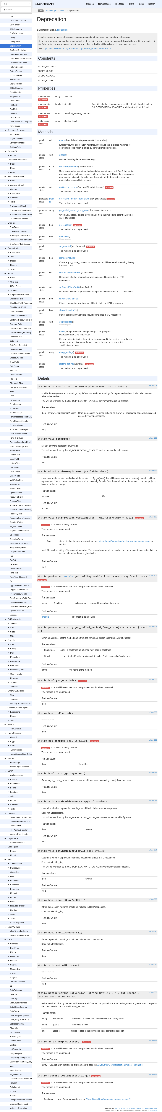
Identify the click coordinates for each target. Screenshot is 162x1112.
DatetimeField (16, 349)
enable (62, 140)
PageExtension (16, 138)
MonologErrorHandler (19, 834)
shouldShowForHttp (68, 298)
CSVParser (14, 25)
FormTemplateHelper (19, 429)
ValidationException (18, 1108)
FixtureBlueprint (16, 67)
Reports (13, 265)
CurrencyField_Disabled (20, 328)
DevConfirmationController (21, 58)
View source (61, 30)
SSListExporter (16, 88)
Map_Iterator (15, 1070)
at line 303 (153, 899)
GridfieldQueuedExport (18, 708)
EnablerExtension (17, 842)
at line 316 (153, 932)
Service (13, 910)
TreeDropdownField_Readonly (23, 598)
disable (62, 155)
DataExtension (16, 990)
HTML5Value (15, 729)
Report (13, 901)
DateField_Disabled (18, 345)
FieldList (13, 370)
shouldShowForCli (67, 310)
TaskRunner (15, 101)
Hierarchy (14, 956)
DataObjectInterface (18, 1003)
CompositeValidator (18, 316)
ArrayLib (13, 973)
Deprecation (15, 46)
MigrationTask (16, 84)
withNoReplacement (68, 166)
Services (14, 197)
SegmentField (16, 526)
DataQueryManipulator (19, 1015)
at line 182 (153, 575)
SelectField (14, 535)
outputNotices (65, 322)
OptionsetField (16, 493)
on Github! (153, 1111)
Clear (12, 695)
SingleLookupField (18, 547)
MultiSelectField (17, 480)
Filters (13, 952)
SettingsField (15, 147)
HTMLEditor (15, 286)
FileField (13, 379)
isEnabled (64, 236)
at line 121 (153, 386)
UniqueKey (15, 969)
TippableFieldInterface (19, 585)
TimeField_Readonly (19, 577)
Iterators (14, 792)
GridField (14, 282)
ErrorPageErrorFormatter (20, 240)
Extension (14, 885)
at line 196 (153, 627)
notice (62, 331)
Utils (12, 636)
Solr (12, 627)
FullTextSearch (14, 619)
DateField (14, 341)
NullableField (15, 484)
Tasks (12, 269)
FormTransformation (18, 434)
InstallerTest (15, 79)
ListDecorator (15, 1049)
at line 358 (153, 992)
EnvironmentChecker (19, 219)
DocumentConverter (16, 130)
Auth (12, 644)
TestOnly (13, 113)
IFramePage (15, 762)
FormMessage (16, 412)
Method (13, 893)
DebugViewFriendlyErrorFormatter (25, 817)
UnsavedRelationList (19, 1104)
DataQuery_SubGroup (19, 1020)
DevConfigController (18, 54)
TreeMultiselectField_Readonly (23, 606)
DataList (13, 994)
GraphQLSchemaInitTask (21, 703)
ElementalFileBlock (16, 176)
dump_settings (66, 352)
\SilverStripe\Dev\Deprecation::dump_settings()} (108, 1099)
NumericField (15, 488)
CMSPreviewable (17, 982)
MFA (10, 859)
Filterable (14, 1028)
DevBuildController (18, 50)
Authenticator (16, 864)
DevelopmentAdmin (18, 63)
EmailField (14, 362)
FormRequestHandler (19, 421)
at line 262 (153, 740)
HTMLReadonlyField (19, 446)
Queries (13, 960)
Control (13, 737)
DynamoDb (12, 151)
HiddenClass (15, 1041)
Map (11, 1066)
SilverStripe (51, 10)
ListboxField (15, 463)
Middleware (15, 661)
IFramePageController (19, 767)
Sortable (13, 1095)
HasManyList (15, 1036)
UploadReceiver (17, 611)
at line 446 (153, 1041)
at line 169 (153, 517)
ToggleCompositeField (19, 590)
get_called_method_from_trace (73, 210)
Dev (12, 653)
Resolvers (14, 678)
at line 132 (153, 438)
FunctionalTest (16, 75)
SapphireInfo (15, 92)
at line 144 (153, 470)
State (12, 632)
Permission (15, 665)
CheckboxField (16, 299)
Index (141, 4)
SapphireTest (15, 96)
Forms (10, 273)
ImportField (14, 134)
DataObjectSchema (18, 1007)
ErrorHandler (15, 826)
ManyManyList (16, 1053)
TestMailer (14, 109)
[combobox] (16, 9)
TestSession (15, 117)
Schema (14, 290)
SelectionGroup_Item (19, 543)
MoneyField (15, 476)
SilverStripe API (44, 3)
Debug (12, 37)
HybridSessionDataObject (21, 754)
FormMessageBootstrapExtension (24, 417)
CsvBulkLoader (16, 33)
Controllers (15, 193)
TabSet (13, 560)
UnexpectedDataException (21, 1100)
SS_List (13, 1091)
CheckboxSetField (18, 307)
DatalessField (16, 337)
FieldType (14, 948)
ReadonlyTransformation (20, 518)
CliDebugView (16, 29)
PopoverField (15, 501)
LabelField (14, 459)
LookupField (15, 471)
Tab (11, 556)
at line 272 (153, 772)
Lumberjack (13, 847)
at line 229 (153, 680)
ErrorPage (12, 223)
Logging (11, 813)
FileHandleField (16, 383)
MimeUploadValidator (19, 931)
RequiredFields (16, 522)
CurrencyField (16, 324)
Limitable (14, 1045)
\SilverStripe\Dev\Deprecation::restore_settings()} (120, 1065)
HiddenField (15, 455)
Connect (14, 944)
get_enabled (65, 225)
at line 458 (153, 1075)
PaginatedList (16, 1074)
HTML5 (11, 724)
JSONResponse (17, 923)
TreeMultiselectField (18, 602)
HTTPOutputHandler (19, 830)
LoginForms (13, 838)
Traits (12, 202)
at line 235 (153, 712)
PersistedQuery (17, 670)
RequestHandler (17, 906)
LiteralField (14, 467)
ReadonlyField (16, 514)
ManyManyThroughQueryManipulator (26, 1062)
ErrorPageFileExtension (20, 244)
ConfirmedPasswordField (21, 320)
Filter (12, 278)
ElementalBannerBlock (18, 160)
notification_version (68, 187)
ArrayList (13, 977)
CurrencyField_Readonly (20, 332)
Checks (13, 189)
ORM (12, 172)
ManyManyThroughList (20, 1057)
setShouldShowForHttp (70, 272)
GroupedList (15, 1032)
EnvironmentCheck (16, 185)
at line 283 (153, 801)
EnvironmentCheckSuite (20, 210)
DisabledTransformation (20, 353)
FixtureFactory (16, 71)
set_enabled (65, 246)
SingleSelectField (17, 552)
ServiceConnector (17, 143)
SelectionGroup (16, 539)
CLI (11, 16)
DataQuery (14, 1011)
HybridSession (16, 750)
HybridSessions (14, 733)
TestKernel (14, 105)
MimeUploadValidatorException (23, 935)
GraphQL (12, 640)
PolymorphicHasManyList (21, 1079)
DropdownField (16, 358)
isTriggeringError (67, 258)
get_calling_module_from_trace (74, 199)
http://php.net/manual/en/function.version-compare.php (124, 541)
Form (12, 168)
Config (13, 649)
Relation (13, 1083)
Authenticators (16, 775)
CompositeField (16, 311)
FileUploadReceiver (18, 387)
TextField (14, 564)
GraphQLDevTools (16, 691)
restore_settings (66, 364)
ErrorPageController (18, 231)
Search (13, 623)
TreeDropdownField (18, 594)
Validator (13, 615)
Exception (14, 880)
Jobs (12, 256)
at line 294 (153, 850)
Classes (90, 4)
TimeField (14, 573)
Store (12, 745)
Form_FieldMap (16, 438)
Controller (14, 686)
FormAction (15, 400)
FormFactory (15, 404)
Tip (11, 581)
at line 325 (153, 964)
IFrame (11, 758)
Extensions (15, 657)
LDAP (10, 771)
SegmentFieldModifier (19, 294)
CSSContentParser (18, 20)
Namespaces (104, 4)
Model (13, 155)
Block (12, 164)
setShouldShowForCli (69, 287)
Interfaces (119, 4)
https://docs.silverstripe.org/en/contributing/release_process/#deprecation (77, 48)
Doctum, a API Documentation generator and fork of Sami (136, 1108)
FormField (14, 408)
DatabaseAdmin (17, 1024)
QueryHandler (16, 674)
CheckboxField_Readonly (21, 303)
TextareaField (15, 568)
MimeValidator (14, 927)
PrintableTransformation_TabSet (24, 509)
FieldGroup (14, 366)
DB (11, 986)
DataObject (14, 998)
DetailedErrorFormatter (20, 821)
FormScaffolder (16, 425)
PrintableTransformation (20, 505)
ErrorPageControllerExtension (23, 235)
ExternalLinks (13, 248)
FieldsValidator (16, 375)
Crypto (13, 741)
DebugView (15, 41)
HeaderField (15, 450)
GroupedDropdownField (20, 442)
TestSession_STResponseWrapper (25, 122)
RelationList (15, 1087)
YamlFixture (15, 126)
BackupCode (15, 868)
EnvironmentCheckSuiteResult (23, 214)
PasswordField (16, 497)
